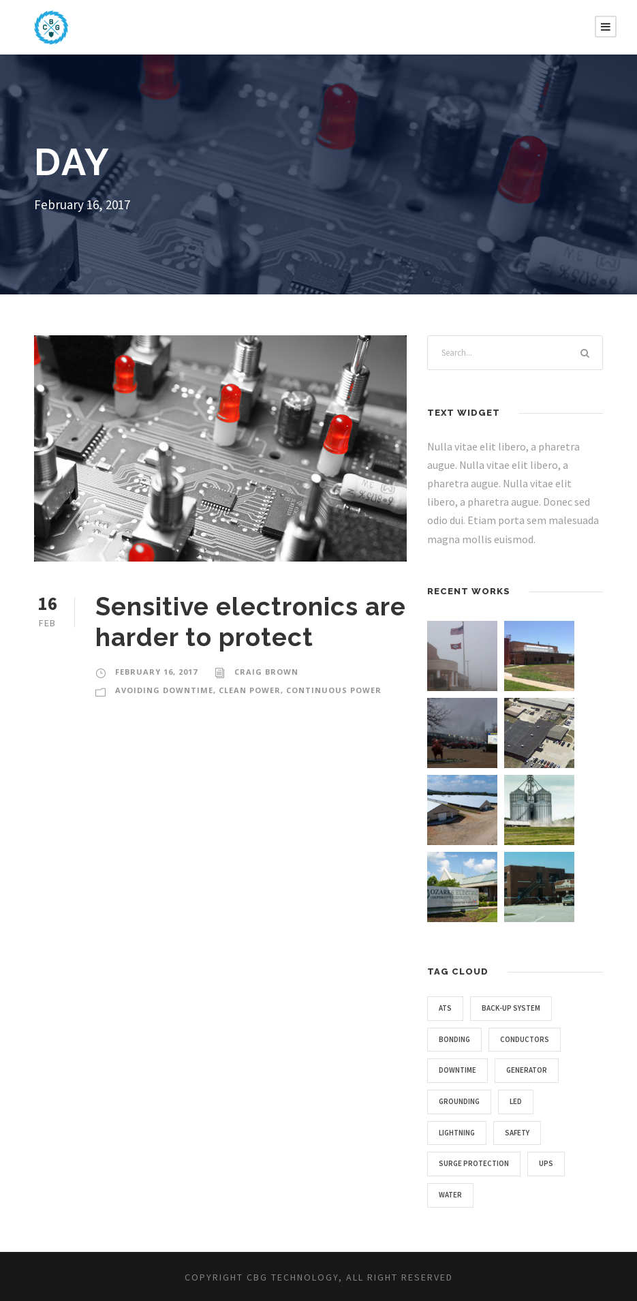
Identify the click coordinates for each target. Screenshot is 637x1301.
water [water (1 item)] (450, 1194)
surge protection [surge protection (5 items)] (474, 1163)
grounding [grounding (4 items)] (459, 1101)
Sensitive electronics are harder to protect (250, 622)
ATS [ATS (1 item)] (445, 1008)
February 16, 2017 (156, 672)
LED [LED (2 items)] (516, 1101)
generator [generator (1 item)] (526, 1070)
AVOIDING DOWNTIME (164, 690)
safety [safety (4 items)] (517, 1132)
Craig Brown (266, 672)
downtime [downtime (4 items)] (457, 1070)
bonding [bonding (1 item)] (454, 1039)
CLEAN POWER (250, 690)
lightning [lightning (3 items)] (457, 1132)
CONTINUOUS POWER (334, 690)
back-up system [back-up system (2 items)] (511, 1008)
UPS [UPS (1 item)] (546, 1163)
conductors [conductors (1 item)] (524, 1039)
